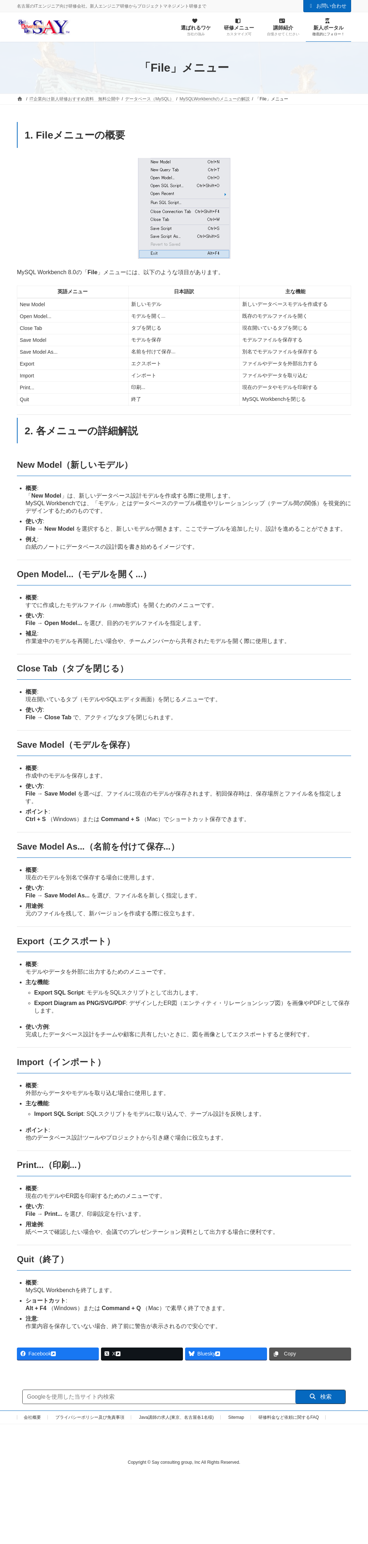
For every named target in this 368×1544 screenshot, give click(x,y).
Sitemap (236, 1417)
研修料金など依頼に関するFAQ (288, 1417)
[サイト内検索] (159, 1397)
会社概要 (32, 1417)
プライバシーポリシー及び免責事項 (89, 1417)
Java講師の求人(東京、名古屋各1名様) (176, 1417)
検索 (320, 1397)
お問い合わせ (327, 6)
